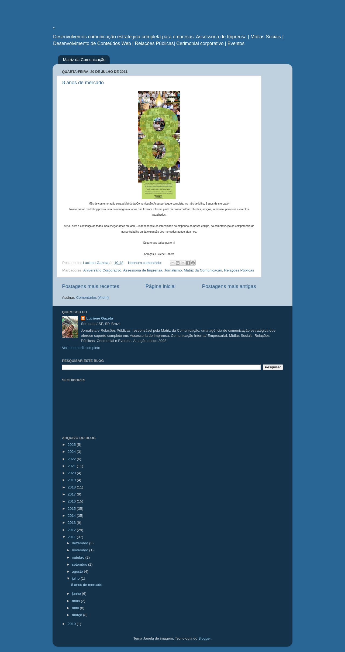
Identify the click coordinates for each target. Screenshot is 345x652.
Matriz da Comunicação (84, 59)
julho (76, 578)
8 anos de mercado (83, 82)
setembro (80, 564)
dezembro (80, 543)
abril (76, 608)
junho (77, 594)
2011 (72, 537)
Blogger (204, 638)
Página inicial (160, 286)
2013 (72, 523)
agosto (78, 571)
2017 (72, 494)
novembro (80, 550)
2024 (72, 452)
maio (76, 601)
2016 (72, 501)
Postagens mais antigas (229, 286)
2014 (72, 516)
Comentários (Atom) (92, 298)
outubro (78, 557)
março (77, 615)
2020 (72, 473)
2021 (72, 466)
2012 (72, 530)
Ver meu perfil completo (81, 348)
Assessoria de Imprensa (142, 270)
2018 (72, 487)
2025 (72, 445)
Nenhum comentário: (145, 263)
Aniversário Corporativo (102, 270)
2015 (72, 509)
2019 (72, 480)
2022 (72, 459)
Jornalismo (173, 270)
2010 (72, 624)
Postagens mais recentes (90, 286)
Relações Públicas (239, 270)
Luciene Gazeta (99, 318)
